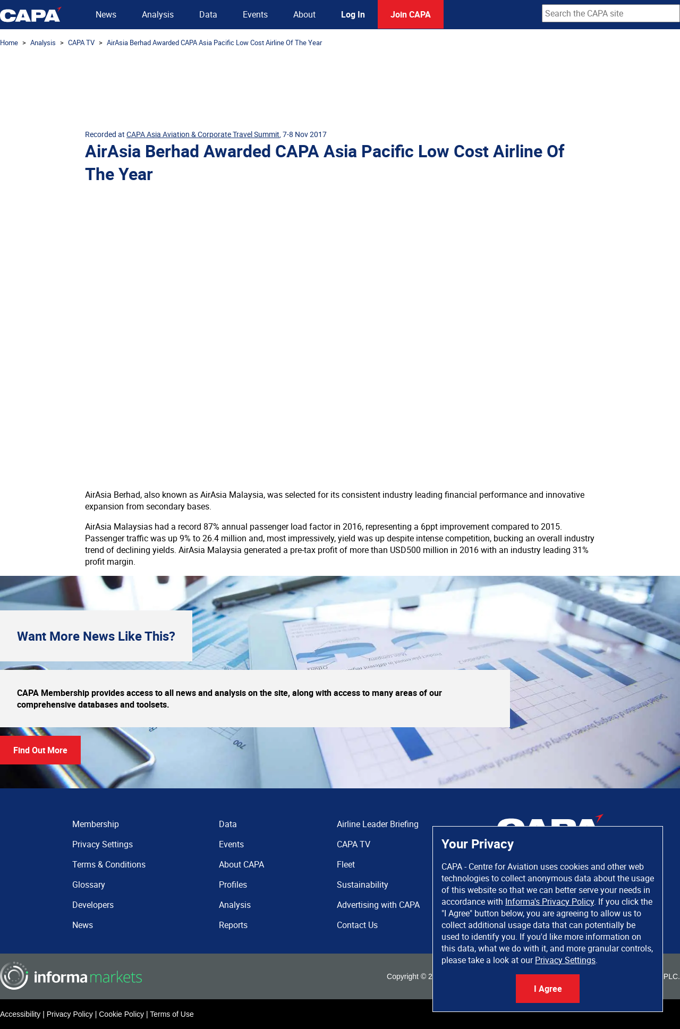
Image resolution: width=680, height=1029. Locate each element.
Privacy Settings (565, 960)
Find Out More (40, 750)
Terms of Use (171, 1014)
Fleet (346, 864)
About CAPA (241, 864)
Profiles (233, 884)
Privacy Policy (70, 1014)
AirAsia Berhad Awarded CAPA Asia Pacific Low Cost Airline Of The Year (214, 42)
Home (9, 42)
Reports (233, 925)
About (304, 14)
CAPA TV (81, 42)
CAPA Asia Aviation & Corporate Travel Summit (202, 134)
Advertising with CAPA (378, 905)
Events (255, 14)
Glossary (88, 884)
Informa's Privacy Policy (549, 901)
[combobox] (611, 13)
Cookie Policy (121, 1014)
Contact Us (357, 925)
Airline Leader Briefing (378, 824)
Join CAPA (410, 14)
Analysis (158, 14)
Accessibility (20, 1014)
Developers (93, 905)
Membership (95, 824)
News (106, 14)
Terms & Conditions (109, 864)
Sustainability (362, 884)
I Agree (548, 988)
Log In (353, 14)
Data (208, 14)
